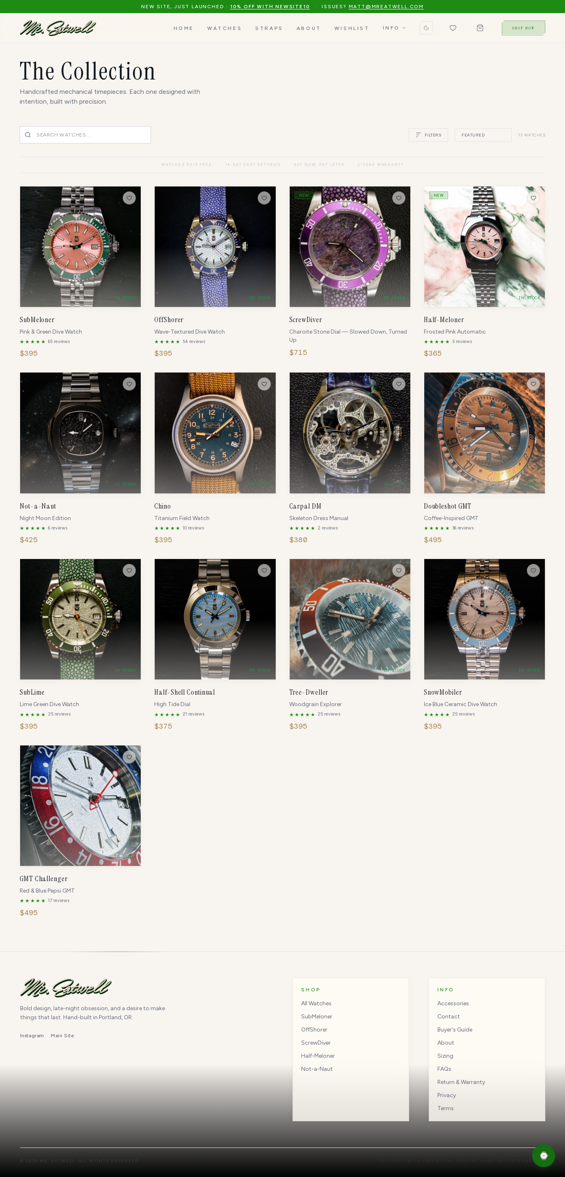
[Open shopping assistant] (543, 1155)
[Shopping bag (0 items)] (480, 28)
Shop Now (523, 28)
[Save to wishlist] (129, 197)
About (309, 28)
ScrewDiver (316, 1042)
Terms (445, 1108)
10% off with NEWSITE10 (270, 6)
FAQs (444, 1069)
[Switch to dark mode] (426, 27)
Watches (224, 28)
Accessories (453, 1003)
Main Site (62, 1035)
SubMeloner (316, 1016)
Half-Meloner (318, 1055)
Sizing (445, 1055)
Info (395, 28)
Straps (269, 28)
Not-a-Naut (317, 1069)
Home (184, 28)
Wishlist (352, 28)
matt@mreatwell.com (386, 6)
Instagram (32, 1035)
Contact (448, 1016)
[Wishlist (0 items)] (453, 28)
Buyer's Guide (454, 1029)
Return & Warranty (461, 1082)
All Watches (316, 1003)
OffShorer (314, 1029)
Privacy (446, 1095)
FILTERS (428, 135)
